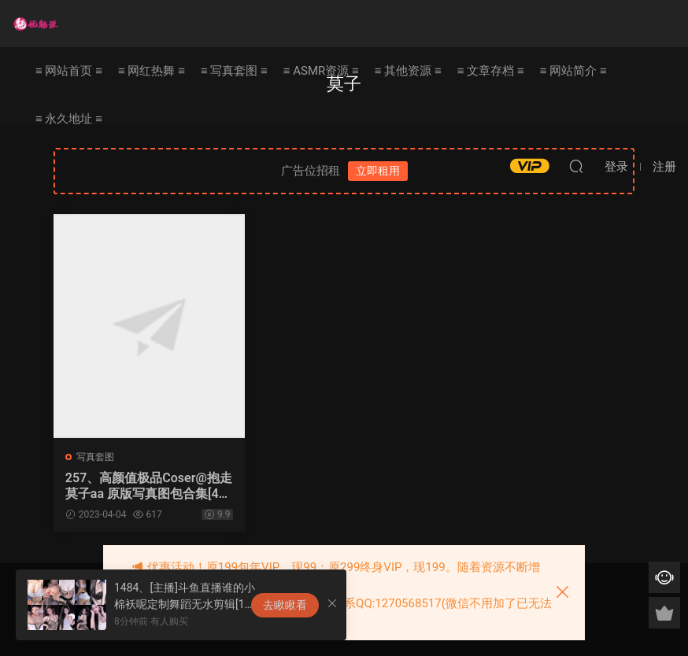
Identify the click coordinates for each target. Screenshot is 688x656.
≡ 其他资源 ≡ (408, 71)
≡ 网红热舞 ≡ (151, 71)
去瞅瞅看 (285, 605)
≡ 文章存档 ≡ (490, 71)
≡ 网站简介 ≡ (573, 71)
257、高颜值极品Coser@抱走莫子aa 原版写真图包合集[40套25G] (142, 486)
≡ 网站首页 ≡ (68, 71)
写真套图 (95, 457)
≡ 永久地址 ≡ (68, 119)
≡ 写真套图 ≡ (234, 71)
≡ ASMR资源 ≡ (321, 71)
